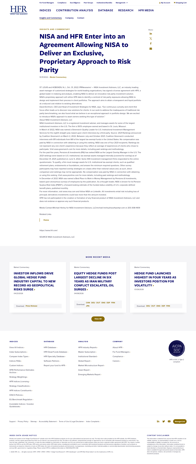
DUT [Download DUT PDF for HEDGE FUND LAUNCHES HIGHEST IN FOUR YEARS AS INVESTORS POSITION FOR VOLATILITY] (153, 306)
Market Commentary (58, 77)
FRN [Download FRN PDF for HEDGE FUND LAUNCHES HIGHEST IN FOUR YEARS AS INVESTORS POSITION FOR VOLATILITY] (168, 306)
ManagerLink (181, 421)
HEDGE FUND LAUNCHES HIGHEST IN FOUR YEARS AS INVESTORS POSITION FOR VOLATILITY (155, 279)
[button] (150, 33)
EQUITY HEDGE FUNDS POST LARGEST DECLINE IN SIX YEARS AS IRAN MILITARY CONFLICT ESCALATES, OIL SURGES (95, 281)
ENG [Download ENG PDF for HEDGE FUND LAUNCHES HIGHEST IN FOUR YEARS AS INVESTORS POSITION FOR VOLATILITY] (158, 306)
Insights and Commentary (55, 29)
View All (98, 318)
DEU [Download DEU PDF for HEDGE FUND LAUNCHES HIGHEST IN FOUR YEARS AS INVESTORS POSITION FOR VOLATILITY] (148, 306)
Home (46, 220)
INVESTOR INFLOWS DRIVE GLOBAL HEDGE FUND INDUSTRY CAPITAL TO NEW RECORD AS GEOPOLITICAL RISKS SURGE (35, 281)
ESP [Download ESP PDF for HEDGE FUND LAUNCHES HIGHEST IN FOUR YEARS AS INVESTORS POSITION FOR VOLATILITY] (163, 306)
